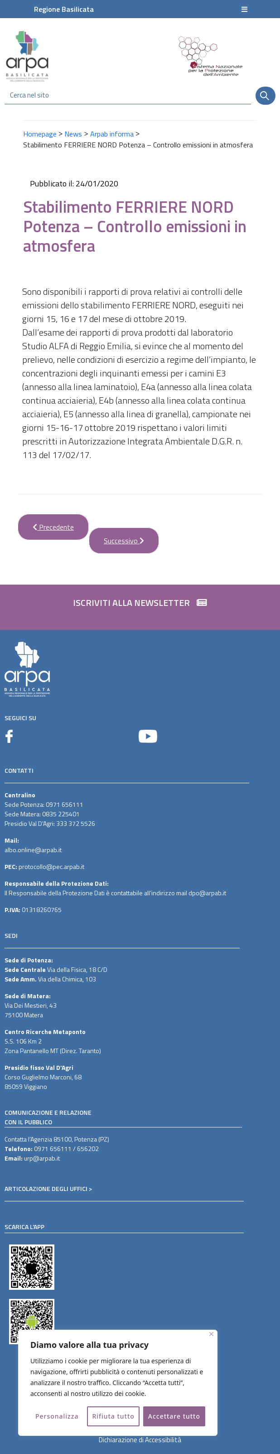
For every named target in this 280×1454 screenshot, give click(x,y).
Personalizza (57, 1416)
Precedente (46, 523)
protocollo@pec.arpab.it (51, 866)
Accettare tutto (174, 1416)
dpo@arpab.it (207, 893)
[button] (140, 607)
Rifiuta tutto (113, 1416)
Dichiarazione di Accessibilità (140, 1439)
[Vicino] (211, 1334)
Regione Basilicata (64, 9)
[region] (117, 1383)
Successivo (116, 536)
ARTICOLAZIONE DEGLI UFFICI (46, 1188)
